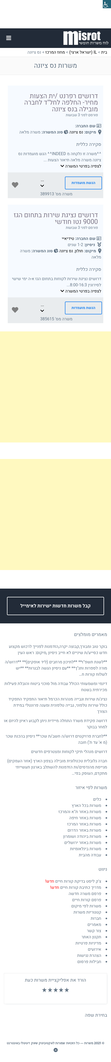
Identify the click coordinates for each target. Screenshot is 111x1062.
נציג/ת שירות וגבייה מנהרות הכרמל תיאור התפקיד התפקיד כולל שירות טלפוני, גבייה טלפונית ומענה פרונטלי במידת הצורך (57, 705)
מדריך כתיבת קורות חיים (75, 887)
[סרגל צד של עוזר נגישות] (107, 4)
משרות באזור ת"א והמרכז (79, 812)
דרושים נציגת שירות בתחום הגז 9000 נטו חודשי (56, 218)
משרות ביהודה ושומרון (82, 836)
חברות (96, 918)
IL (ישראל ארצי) (83, 52)
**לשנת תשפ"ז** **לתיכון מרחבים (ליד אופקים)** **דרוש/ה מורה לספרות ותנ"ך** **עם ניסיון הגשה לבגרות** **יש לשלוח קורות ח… (56, 668)
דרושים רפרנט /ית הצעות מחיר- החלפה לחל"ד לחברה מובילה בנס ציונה (61, 102)
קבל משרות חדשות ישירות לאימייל (55, 606)
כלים (97, 799)
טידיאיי (68, 239)
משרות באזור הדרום (84, 830)
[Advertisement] (55, 386)
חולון (79, 251)
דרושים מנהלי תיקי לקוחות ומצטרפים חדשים (69, 752)
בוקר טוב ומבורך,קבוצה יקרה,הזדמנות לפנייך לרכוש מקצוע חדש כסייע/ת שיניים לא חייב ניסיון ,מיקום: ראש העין (58, 649)
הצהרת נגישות (89, 955)
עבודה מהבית (90, 855)
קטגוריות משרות (87, 912)
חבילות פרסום (89, 962)
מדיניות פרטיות (88, 943)
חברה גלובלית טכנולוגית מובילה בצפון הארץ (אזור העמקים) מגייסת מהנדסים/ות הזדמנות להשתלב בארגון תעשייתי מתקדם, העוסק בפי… (57, 767)
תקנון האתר (91, 937)
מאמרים (94, 925)
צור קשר (94, 931)
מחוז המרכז (55, 52)
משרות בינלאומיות (85, 849)
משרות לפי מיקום (86, 906)
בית (104, 52)
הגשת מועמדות (83, 183)
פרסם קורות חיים (86, 900)
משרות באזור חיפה (85, 818)
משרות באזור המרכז (84, 824)
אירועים (94, 949)
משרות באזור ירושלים (82, 843)
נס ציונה (76, 132)
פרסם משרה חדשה (85, 894)
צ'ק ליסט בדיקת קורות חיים (73, 881)
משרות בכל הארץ (86, 805)
